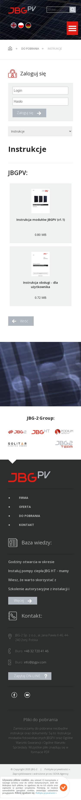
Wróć (24, 321)
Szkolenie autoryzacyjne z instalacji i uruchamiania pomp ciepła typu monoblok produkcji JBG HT (38, 590)
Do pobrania (30, 48)
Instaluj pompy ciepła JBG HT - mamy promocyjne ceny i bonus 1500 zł (38, 572)
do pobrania (29, 517)
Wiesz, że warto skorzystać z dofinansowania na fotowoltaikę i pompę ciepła (36, 581)
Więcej (19, 602)
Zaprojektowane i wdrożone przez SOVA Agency (40, 775)
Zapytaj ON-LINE (27, 677)
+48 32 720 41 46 (36, 653)
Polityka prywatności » (57, 770)
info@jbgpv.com (35, 664)
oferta (25, 508)
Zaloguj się (25, 112)
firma (23, 499)
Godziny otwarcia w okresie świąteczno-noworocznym (31, 563)
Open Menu (72, 28)
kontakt (26, 526)
